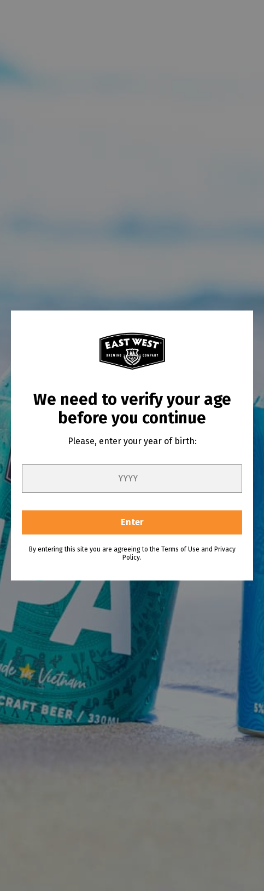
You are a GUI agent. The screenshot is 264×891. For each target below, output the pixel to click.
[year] (132, 478)
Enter (132, 522)
